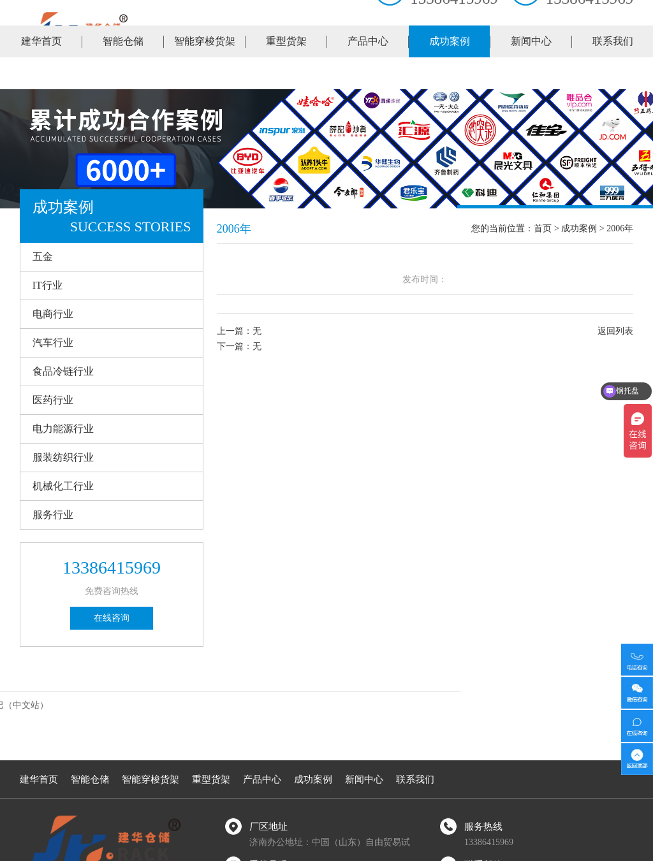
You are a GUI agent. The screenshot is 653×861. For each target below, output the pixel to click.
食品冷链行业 (63, 371)
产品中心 (368, 73)
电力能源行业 (63, 428)
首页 (543, 228)
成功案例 (449, 73)
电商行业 (53, 313)
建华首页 (41, 73)
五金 (43, 256)
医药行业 (53, 399)
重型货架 (286, 73)
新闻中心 (531, 73)
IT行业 (47, 285)
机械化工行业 (63, 486)
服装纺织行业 (63, 457)
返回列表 (615, 331)
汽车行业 (53, 342)
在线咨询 (111, 618)
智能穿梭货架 (204, 73)
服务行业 (53, 514)
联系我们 (612, 73)
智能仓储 (123, 73)
